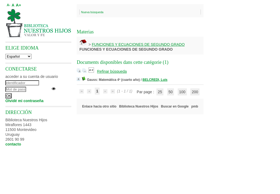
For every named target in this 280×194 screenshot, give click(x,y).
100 (182, 92)
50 (171, 92)
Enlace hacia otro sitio (99, 106)
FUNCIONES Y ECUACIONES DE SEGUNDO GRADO (138, 44)
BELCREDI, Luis (154, 80)
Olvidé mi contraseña (24, 101)
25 (160, 92)
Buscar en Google (175, 106)
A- (8, 5)
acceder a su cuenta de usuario (31, 76)
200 (195, 92)
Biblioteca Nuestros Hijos (138, 106)
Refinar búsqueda (112, 71)
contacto (13, 144)
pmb (194, 106)
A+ (18, 5)
